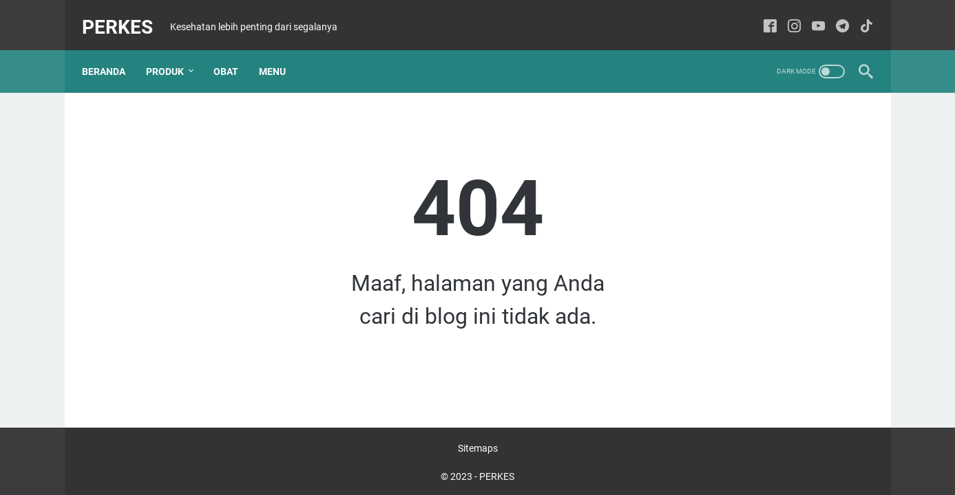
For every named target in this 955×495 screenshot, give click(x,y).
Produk (172, 54)
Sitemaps (478, 445)
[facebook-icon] (763, 17)
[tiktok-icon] (859, 17)
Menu (279, 54)
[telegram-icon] (835, 17)
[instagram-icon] (787, 17)
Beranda (111, 54)
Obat (233, 54)
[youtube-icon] (811, 17)
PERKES (125, 16)
